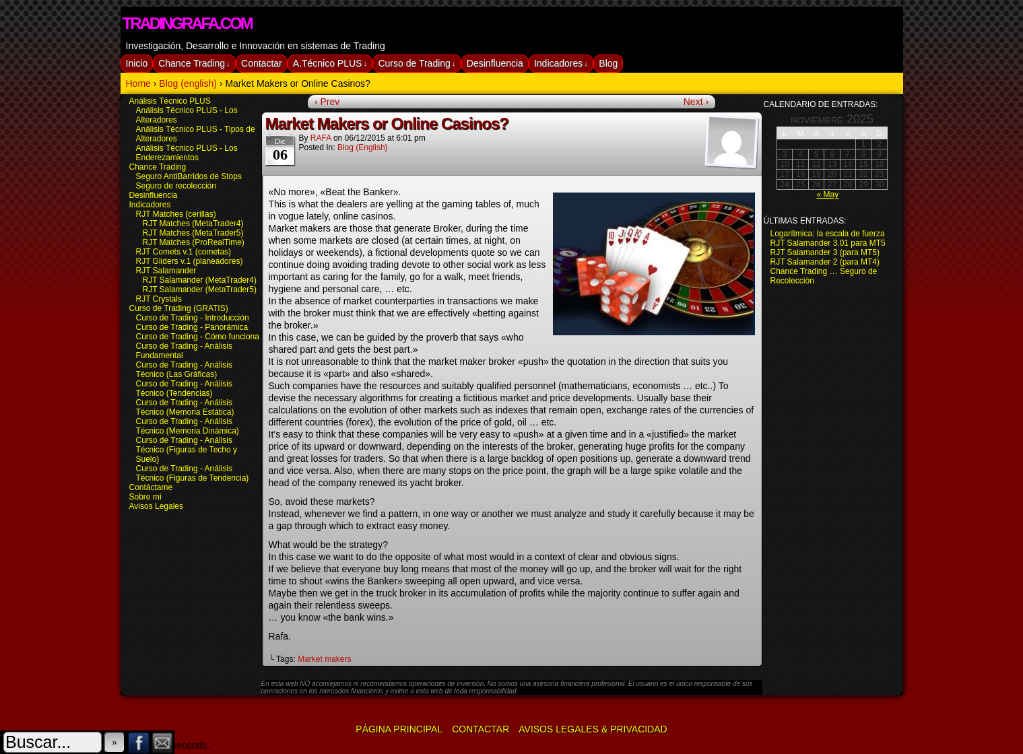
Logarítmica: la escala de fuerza (827, 233)
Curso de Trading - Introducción (192, 317)
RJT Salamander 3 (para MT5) (825, 252)
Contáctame (151, 487)
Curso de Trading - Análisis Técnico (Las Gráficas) (184, 369)
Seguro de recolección (176, 186)
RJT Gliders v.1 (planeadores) (189, 261)
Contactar (261, 63)
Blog (608, 63)
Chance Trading (194, 63)
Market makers (324, 659)
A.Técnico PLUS (330, 63)
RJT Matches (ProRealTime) (193, 242)
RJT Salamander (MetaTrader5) (200, 289)
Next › (696, 101)
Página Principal (399, 729)
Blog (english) (362, 147)
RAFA (320, 138)
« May (827, 194)
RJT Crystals (159, 299)
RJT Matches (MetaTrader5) (193, 233)
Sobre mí (145, 497)
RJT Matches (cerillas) (176, 214)
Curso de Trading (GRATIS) (178, 308)
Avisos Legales (156, 506)
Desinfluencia (495, 63)
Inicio (137, 63)
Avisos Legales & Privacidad (593, 729)
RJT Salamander (166, 270)
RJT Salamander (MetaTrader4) (200, 280)
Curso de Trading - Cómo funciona (197, 336)
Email (162, 742)
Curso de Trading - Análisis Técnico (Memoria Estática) (185, 407)
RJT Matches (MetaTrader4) (193, 223)
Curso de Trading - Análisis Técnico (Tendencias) (184, 388)
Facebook (139, 742)
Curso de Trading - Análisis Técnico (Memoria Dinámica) (187, 426)
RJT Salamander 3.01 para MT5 (828, 243)
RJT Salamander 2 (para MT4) (825, 262)
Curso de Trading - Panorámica (192, 327)
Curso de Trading (416, 63)
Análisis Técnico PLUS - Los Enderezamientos (187, 152)
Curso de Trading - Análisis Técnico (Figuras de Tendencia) (192, 473)
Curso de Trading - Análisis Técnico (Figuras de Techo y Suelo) (187, 450)
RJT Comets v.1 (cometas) (184, 251)
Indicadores (561, 63)
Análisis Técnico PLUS (170, 101)
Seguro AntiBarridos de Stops (189, 176)
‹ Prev (327, 101)
